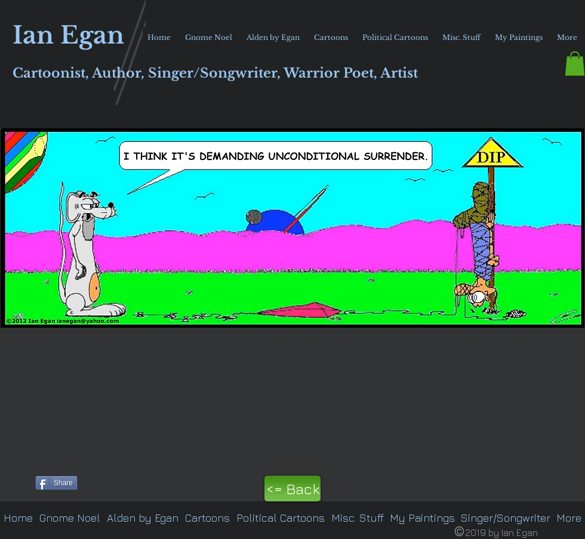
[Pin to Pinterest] (15, 482)
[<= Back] (292, 488)
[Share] (56, 483)
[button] (575, 63)
